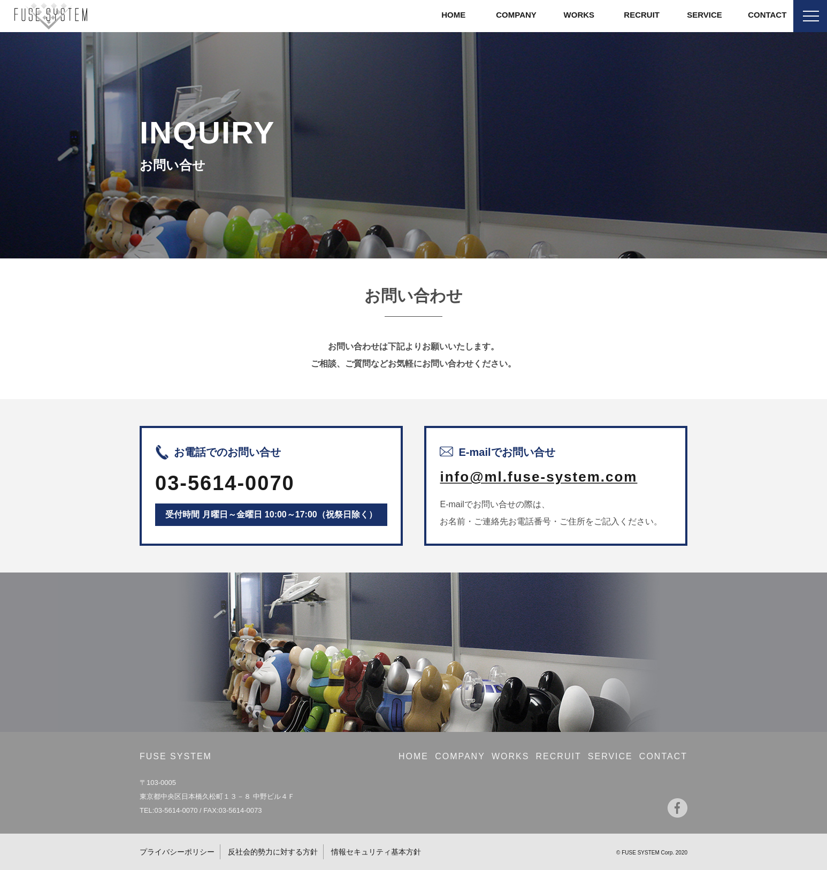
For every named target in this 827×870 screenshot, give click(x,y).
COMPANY (516, 14)
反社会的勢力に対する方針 (273, 852)
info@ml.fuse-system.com (538, 477)
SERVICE (704, 14)
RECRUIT (642, 14)
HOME (453, 14)
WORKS (579, 14)
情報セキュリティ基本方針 (376, 852)
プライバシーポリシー (177, 852)
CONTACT (767, 14)
